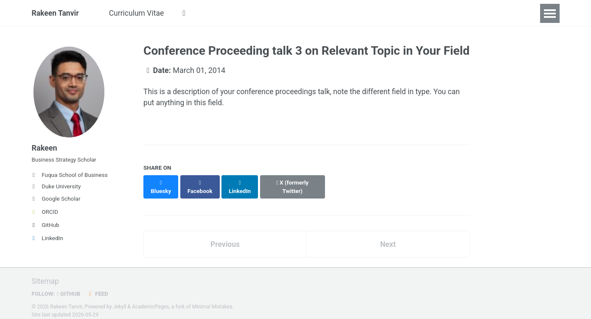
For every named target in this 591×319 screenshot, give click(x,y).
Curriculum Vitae (139, 13)
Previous (225, 236)
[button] (187, 13)
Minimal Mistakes (214, 299)
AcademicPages (151, 299)
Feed (99, 286)
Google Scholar (56, 201)
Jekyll (120, 299)
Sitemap (46, 274)
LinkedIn (47, 240)
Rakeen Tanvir (56, 13)
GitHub (45, 227)
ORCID (45, 214)
